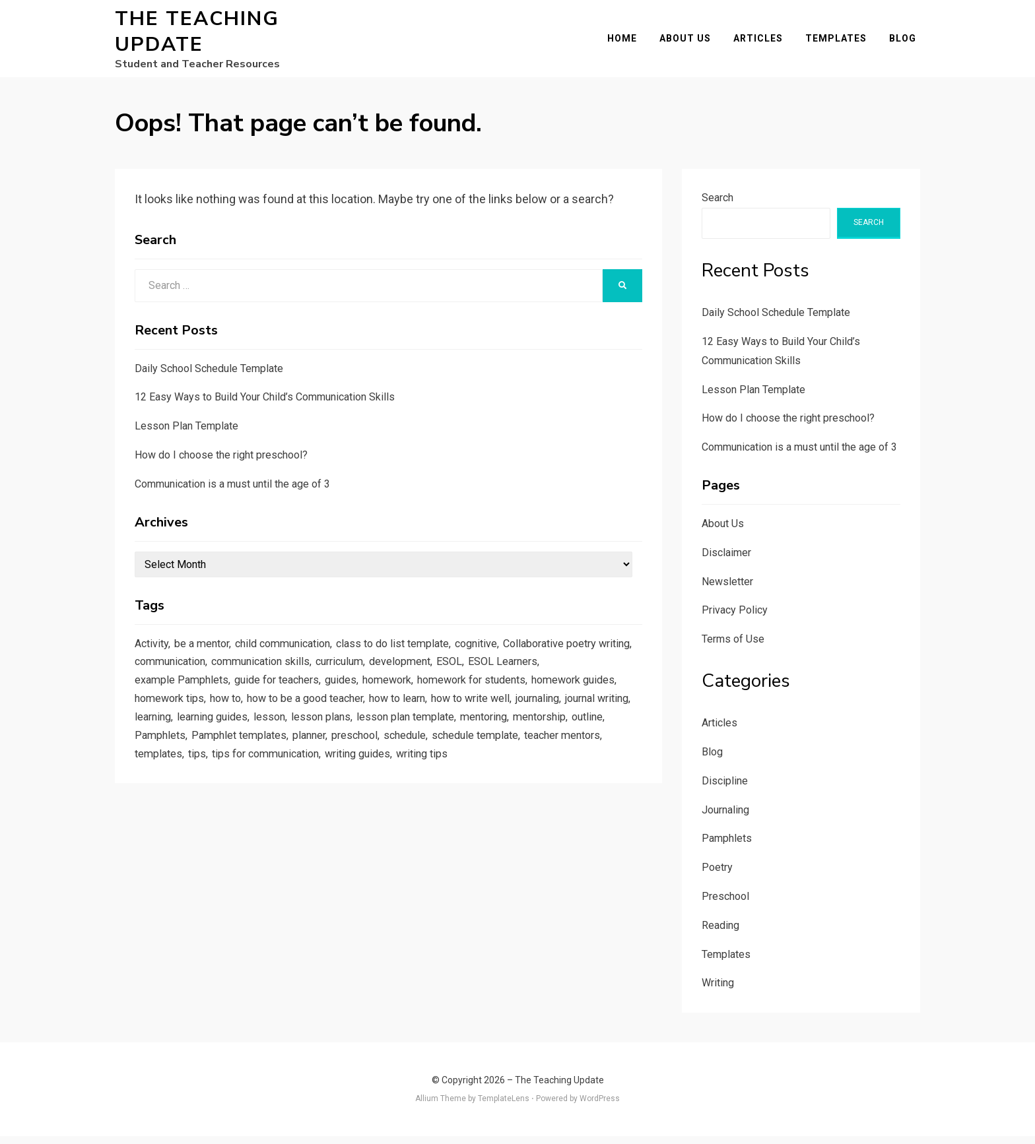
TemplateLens (503, 1106)
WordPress (600, 1106)
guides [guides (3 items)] (431, 692)
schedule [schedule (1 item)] (578, 753)
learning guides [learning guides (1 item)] (351, 733)
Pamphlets (727, 847)
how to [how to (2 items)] (327, 712)
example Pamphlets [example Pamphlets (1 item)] (261, 692)
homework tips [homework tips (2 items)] (267, 712)
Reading (720, 933)
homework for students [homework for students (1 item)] (571, 692)
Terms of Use (733, 647)
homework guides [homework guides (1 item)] (179, 712)
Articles (762, 42)
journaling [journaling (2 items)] (159, 733)
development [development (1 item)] (563, 672)
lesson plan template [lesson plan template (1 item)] (553, 733)
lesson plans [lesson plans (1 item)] (465, 733)
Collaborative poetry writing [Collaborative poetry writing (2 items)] (203, 672)
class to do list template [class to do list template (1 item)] (412, 652)
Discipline (725, 788)
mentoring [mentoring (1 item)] (160, 753)
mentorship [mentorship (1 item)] (220, 753)
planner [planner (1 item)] (476, 753)
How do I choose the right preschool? (221, 463)
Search (717, 205)
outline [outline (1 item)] (271, 753)
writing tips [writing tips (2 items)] (162, 793)
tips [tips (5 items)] (386, 773)
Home (626, 42)
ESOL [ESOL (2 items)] (615, 672)
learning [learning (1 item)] (287, 733)
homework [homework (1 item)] (479, 692)
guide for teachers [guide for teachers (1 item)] (362, 692)
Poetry (717, 875)
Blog (906, 42)
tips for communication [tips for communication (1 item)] (459, 773)
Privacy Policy (735, 618)
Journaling (725, 817)
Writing (718, 991)
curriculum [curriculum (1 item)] (499, 672)
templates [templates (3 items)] (346, 773)
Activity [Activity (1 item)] (153, 652)
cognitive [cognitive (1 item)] (500, 652)
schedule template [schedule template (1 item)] (180, 773)
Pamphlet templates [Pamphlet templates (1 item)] (403, 753)
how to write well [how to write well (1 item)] (591, 712)
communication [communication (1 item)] (316, 672)
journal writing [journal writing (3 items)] (225, 733)
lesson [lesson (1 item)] (411, 733)
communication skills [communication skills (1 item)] (414, 672)
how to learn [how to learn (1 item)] (512, 712)
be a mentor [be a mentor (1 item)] (206, 652)
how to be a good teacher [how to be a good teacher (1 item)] (413, 712)
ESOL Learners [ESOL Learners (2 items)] (171, 692)
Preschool (725, 904)
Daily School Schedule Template (209, 376)
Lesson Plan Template (186, 434)
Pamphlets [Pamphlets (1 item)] (320, 753)
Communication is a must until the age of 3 (232, 492)
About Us (689, 42)
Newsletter (727, 589)
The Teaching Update (197, 35)
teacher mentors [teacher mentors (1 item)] (273, 773)
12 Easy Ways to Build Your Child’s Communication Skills (265, 404)
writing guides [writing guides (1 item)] (559, 773)
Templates (840, 42)
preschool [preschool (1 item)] (525, 753)
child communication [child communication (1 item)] (294, 652)
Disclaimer (726, 560)
